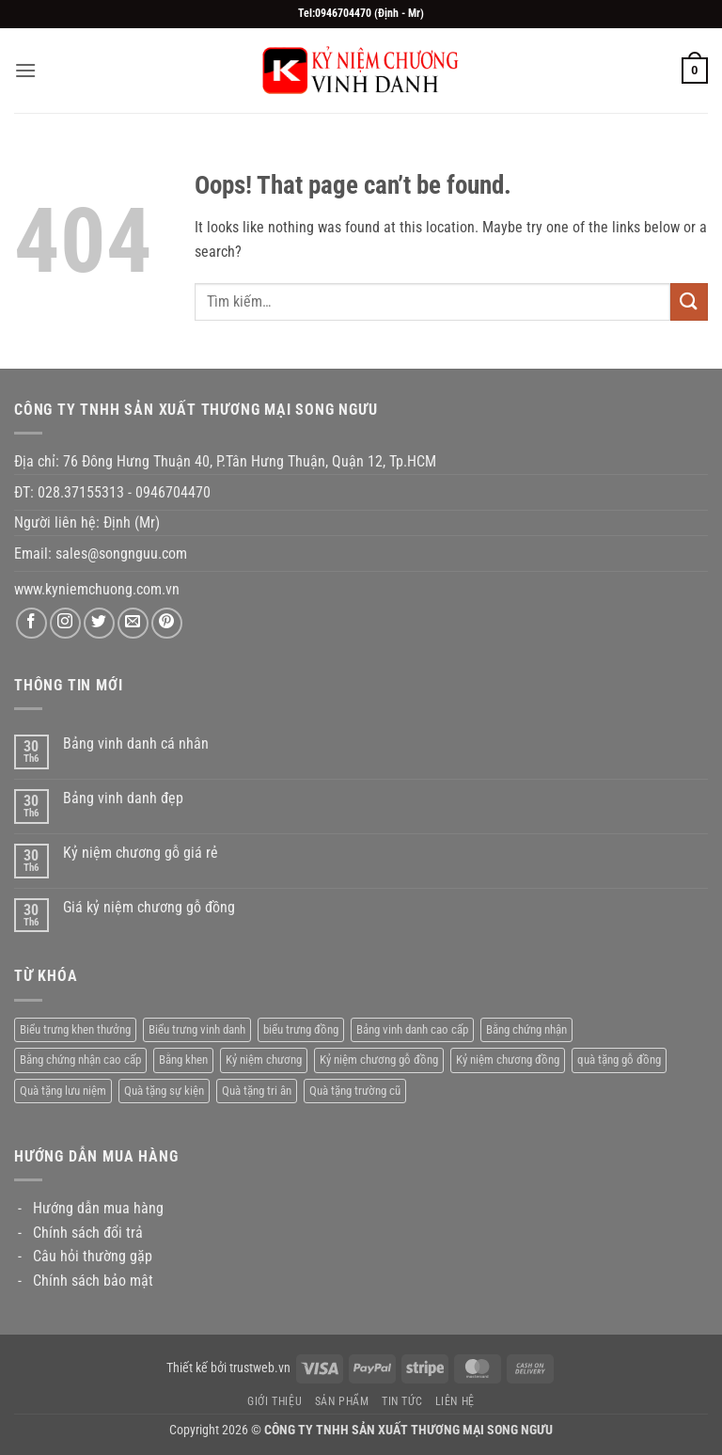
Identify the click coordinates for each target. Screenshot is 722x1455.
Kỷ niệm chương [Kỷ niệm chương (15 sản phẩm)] (264, 1059)
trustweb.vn (259, 1368)
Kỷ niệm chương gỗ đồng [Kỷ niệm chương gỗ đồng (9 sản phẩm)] (379, 1059)
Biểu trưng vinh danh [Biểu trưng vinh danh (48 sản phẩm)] (197, 1029)
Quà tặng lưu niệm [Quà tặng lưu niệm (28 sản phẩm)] (63, 1090)
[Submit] (689, 301)
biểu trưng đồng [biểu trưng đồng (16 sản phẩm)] (300, 1029)
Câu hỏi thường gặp (92, 1256)
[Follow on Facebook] (31, 623)
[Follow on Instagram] (65, 623)
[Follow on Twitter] (99, 623)
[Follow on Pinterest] (166, 623)
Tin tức (402, 1401)
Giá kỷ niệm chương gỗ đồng (149, 907)
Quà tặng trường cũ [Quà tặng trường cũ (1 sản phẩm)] (354, 1090)
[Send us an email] (133, 623)
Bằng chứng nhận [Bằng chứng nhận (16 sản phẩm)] (526, 1029)
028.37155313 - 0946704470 (124, 492)
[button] (25, 70)
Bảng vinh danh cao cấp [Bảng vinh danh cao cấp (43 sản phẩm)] (412, 1029)
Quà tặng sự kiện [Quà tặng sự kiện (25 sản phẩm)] (164, 1090)
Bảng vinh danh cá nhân (136, 743)
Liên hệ (455, 1401)
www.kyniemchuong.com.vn (97, 589)
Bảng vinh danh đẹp (123, 798)
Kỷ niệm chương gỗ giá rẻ (140, 853)
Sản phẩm (342, 1401)
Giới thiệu (274, 1401)
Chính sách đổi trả (88, 1232)
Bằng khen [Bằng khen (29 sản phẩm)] (183, 1059)
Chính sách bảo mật (93, 1280)
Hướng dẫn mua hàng (98, 1208)
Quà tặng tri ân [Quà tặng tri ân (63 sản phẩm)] (256, 1090)
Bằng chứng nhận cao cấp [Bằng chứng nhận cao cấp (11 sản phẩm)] (80, 1059)
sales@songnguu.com (123, 553)
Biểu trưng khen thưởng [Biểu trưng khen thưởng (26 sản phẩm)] (75, 1029)
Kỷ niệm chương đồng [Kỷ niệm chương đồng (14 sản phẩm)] (507, 1059)
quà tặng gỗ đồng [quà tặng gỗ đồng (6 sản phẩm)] (619, 1059)
